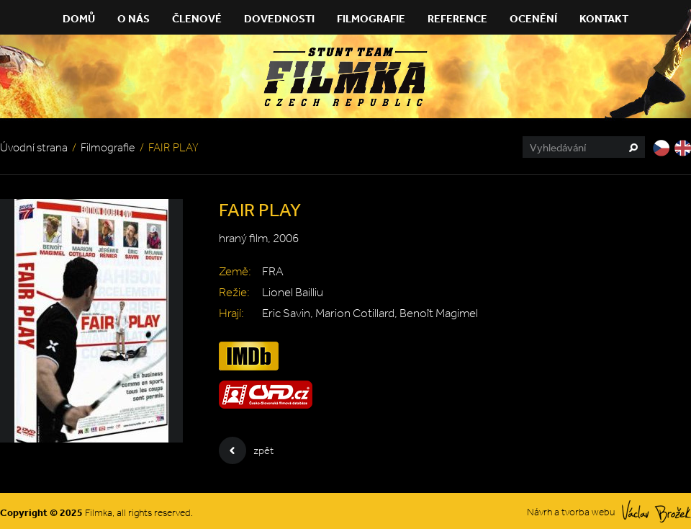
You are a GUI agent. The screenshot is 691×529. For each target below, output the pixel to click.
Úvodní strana (34, 147)
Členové (197, 18)
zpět (246, 450)
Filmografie (371, 18)
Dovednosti (279, 18)
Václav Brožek (656, 511)
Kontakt (603, 18)
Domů (79, 18)
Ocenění (533, 18)
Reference (457, 18)
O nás (133, 18)
